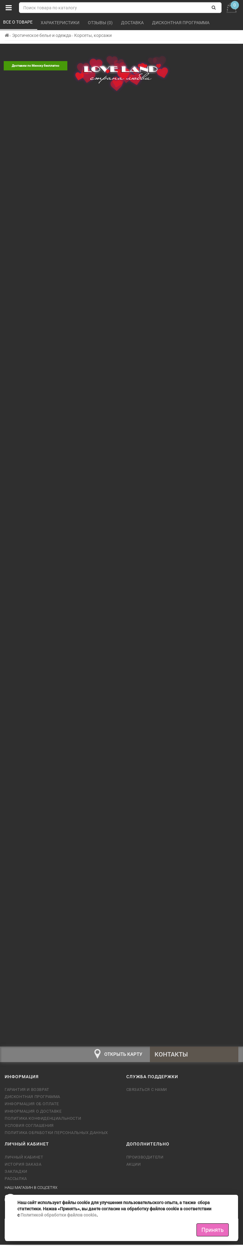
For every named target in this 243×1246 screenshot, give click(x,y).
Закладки (16, 1174)
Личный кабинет (24, 1160)
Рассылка (16, 1181)
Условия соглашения (29, 1128)
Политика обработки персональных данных (56, 1135)
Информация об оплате (32, 1107)
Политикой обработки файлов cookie (58, 1215)
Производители (145, 1160)
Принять (212, 1229)
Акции (133, 1167)
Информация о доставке (33, 1114)
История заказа (23, 1167)
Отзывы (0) (101, 22)
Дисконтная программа (181, 22)
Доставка (133, 22)
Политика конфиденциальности (43, 1121)
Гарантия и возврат (27, 1092)
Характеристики (60, 22)
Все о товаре (18, 22)
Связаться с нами (146, 1092)
